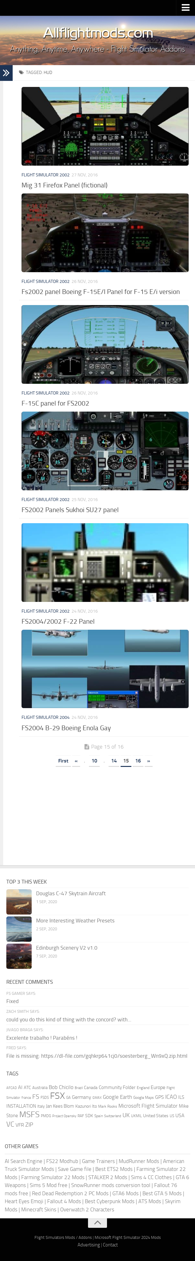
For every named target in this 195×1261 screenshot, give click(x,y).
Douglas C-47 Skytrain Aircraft (71, 893)
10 (94, 761)
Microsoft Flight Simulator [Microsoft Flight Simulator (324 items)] (148, 1106)
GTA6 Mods (125, 1193)
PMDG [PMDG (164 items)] (46, 1116)
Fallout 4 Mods (64, 1201)
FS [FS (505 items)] (35, 1096)
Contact (110, 1245)
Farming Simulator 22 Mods (53, 1177)
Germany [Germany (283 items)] (81, 1097)
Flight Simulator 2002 (46, 175)
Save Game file (74, 1169)
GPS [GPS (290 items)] (159, 1097)
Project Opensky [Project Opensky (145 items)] (64, 1116)
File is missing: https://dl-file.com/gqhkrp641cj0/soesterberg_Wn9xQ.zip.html (96, 1056)
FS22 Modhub (62, 1161)
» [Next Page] (148, 761)
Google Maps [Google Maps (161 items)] (143, 1097)
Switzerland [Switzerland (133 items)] (112, 1116)
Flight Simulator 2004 (46, 717)
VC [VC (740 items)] (10, 1124)
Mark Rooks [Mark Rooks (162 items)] (107, 1106)
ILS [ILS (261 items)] (181, 1097)
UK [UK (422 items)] (126, 1115)
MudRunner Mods (139, 1161)
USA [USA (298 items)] (180, 1115)
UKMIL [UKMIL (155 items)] (136, 1116)
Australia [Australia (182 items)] (39, 1087)
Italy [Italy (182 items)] (41, 1106)
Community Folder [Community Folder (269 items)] (117, 1087)
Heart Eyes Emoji (24, 1201)
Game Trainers (98, 1161)
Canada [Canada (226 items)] (91, 1087)
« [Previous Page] (76, 761)
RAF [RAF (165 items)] (81, 1116)
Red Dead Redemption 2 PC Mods (70, 1193)
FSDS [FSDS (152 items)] (45, 1097)
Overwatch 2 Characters (87, 1209)
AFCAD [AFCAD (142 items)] (11, 1088)
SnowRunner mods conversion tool (110, 1185)
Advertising (89, 1245)
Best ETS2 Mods (114, 1169)
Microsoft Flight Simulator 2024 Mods (128, 1237)
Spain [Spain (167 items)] (98, 1116)
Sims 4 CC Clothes (151, 1177)
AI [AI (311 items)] (20, 1087)
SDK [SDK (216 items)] (89, 1115)
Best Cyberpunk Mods (110, 1201)
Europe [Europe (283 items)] (158, 1087)
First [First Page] (63, 761)
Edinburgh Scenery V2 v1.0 (67, 948)
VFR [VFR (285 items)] (20, 1125)
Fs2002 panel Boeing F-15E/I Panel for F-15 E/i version (101, 292)
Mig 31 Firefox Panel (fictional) (65, 185)
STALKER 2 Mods (107, 1177)
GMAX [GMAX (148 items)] (97, 1097)
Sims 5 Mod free (48, 1185)
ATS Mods (149, 1201)
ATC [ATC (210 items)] (27, 1087)
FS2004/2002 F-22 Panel (58, 621)
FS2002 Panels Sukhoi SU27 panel (70, 510)
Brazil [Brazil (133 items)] (79, 1088)
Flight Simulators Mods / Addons (63, 1237)
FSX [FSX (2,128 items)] (57, 1095)
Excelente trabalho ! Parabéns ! (41, 1038)
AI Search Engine (23, 1161)
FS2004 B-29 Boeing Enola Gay (66, 728)
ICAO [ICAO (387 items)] (171, 1096)
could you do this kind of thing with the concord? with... (68, 1019)
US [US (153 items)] (172, 1116)
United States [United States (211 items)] (155, 1115)
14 (114, 761)
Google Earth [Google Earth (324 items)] (117, 1097)
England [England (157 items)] (143, 1088)
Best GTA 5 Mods (162, 1193)
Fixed (12, 1001)
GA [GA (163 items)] (68, 1097)
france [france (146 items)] (26, 1097)
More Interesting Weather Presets (75, 920)
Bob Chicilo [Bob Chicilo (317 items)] (61, 1087)
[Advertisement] (104, 818)
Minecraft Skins (38, 1209)
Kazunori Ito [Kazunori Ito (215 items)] (86, 1106)
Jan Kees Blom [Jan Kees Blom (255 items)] (60, 1106)
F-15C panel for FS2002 (55, 403)
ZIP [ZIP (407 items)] (29, 1124)
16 (138, 761)
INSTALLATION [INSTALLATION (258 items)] (21, 1106)
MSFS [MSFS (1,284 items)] (29, 1114)
